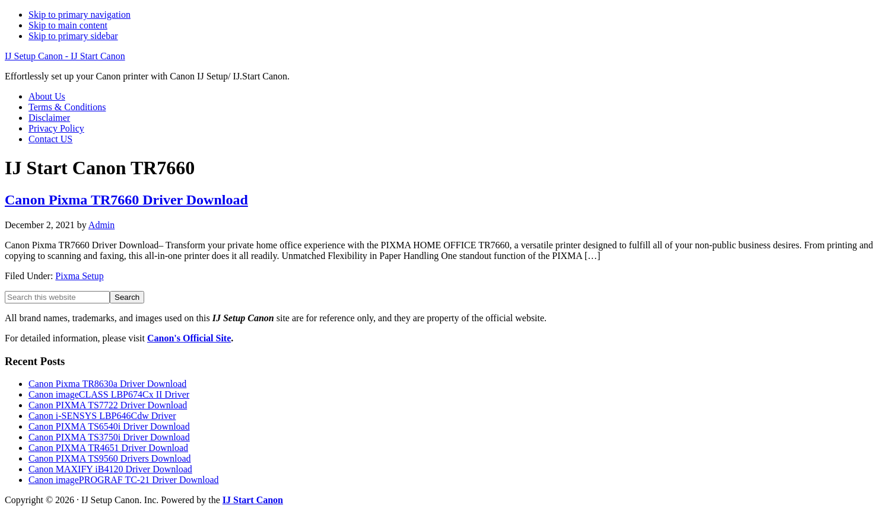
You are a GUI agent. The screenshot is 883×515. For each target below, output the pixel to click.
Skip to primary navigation (79, 14)
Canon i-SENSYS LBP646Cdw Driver (102, 416)
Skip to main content (67, 25)
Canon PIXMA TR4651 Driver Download (108, 448)
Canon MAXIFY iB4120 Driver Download (110, 469)
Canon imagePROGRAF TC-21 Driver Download (123, 480)
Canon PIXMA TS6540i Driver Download (109, 426)
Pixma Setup (79, 276)
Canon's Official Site (189, 338)
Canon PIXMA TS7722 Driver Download (107, 405)
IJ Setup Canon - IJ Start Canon (65, 56)
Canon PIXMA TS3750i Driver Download (109, 437)
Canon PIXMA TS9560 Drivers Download (109, 458)
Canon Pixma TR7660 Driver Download (126, 199)
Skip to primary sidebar (73, 36)
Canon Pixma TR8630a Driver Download (107, 384)
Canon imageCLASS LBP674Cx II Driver (108, 394)
